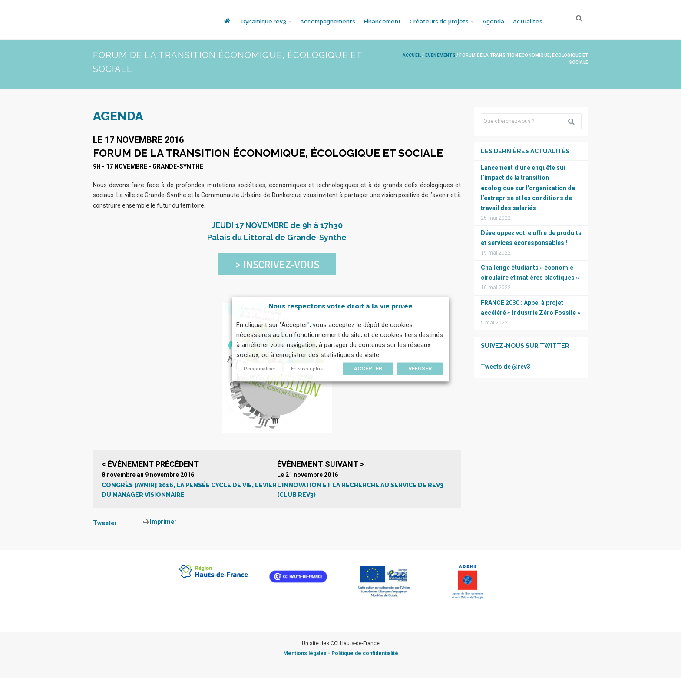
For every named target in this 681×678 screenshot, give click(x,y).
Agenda (493, 21)
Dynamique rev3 (263, 21)
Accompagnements (327, 21)
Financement (382, 21)
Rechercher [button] (574, 121)
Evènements (440, 55)
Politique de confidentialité (364, 653)
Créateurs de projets (439, 21)
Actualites (527, 21)
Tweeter (105, 522)
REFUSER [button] (420, 368)
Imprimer (160, 521)
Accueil (412, 55)
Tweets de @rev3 (505, 366)
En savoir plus (307, 369)
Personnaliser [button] (259, 369)
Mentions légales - (307, 653)
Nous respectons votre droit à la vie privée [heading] (340, 306)
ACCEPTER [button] (368, 368)
